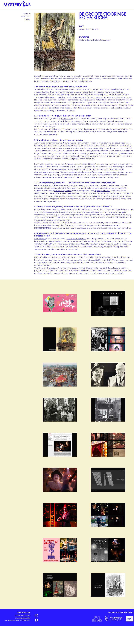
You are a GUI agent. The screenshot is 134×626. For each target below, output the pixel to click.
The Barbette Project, (76, 238)
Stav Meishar (40, 238)
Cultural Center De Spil (89, 40)
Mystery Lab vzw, (102, 190)
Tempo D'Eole (67, 118)
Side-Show (88, 262)
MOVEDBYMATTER (42, 228)
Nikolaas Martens (42, 185)
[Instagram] (36, 616)
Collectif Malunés (66, 225)
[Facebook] (36, 620)
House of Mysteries (62, 190)
